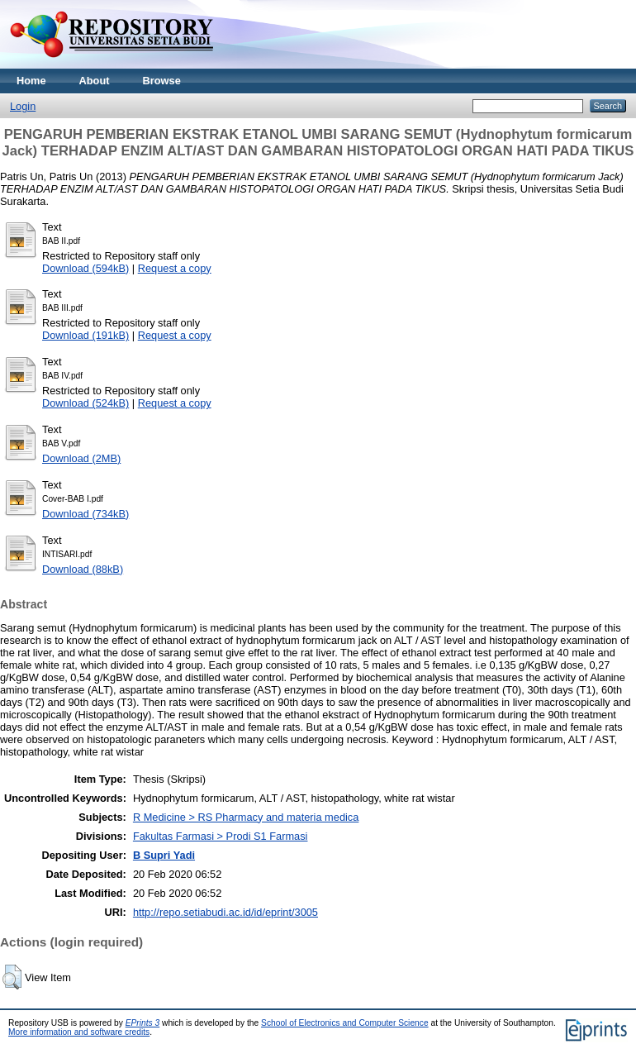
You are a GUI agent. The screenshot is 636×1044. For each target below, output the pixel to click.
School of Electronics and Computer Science (345, 1022)
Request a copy (174, 268)
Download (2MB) (81, 458)
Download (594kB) (85, 268)
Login (23, 106)
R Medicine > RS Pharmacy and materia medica (245, 817)
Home (31, 80)
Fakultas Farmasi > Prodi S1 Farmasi (220, 836)
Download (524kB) (85, 403)
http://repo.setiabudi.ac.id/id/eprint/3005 (225, 912)
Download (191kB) (85, 335)
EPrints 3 (143, 1022)
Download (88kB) (82, 569)
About (94, 80)
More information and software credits (79, 1032)
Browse (162, 80)
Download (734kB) (85, 514)
